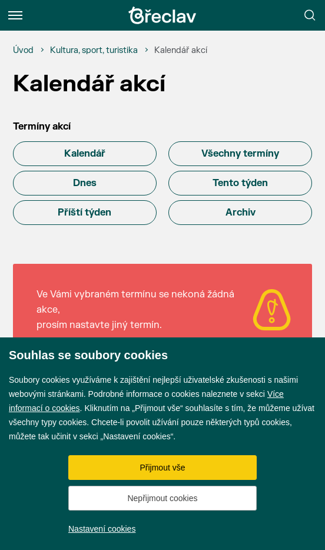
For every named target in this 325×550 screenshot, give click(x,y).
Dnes (85, 183)
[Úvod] (23, 50)
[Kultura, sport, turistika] (94, 50)
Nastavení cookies (101, 529)
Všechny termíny (240, 154)
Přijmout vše (162, 467)
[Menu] (15, 15)
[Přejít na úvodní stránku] (162, 15)
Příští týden (84, 212)
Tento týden (240, 183)
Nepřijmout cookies (162, 498)
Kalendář (84, 154)
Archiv (240, 212)
